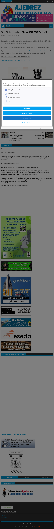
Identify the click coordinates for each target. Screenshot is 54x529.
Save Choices (27, 118)
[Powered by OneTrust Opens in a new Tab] (45, 128)
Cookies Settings (27, 123)
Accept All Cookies (27, 113)
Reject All (27, 108)
